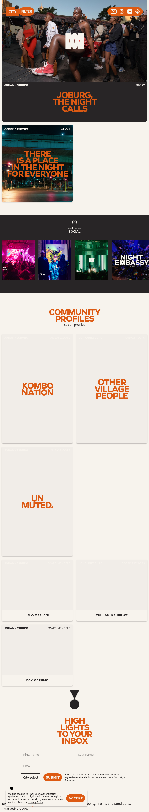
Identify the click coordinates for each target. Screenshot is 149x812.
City (12, 11)
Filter (26, 11)
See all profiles (74, 325)
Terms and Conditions (114, 804)
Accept (75, 798)
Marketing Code (15, 808)
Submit (53, 777)
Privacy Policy (35, 802)
